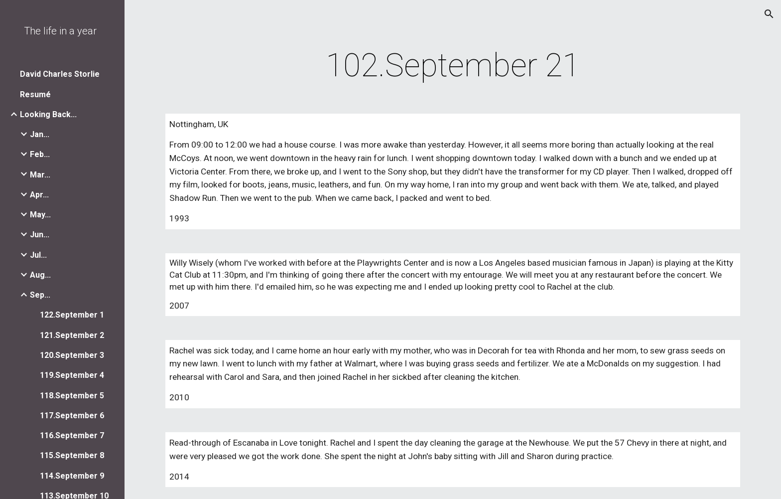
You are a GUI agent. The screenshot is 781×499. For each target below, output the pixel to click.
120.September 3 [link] (72, 355)
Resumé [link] (35, 94)
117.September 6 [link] (72, 415)
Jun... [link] (39, 234)
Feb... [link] (40, 154)
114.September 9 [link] (72, 476)
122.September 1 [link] (72, 315)
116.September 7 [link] (72, 435)
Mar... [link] (40, 174)
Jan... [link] (39, 134)
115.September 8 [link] (72, 455)
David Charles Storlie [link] (60, 74)
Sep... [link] (40, 295)
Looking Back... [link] (48, 114)
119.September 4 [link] (72, 375)
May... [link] (40, 214)
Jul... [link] (38, 255)
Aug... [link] (40, 275)
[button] (769, 14)
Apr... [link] (39, 194)
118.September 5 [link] (72, 395)
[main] (452, 66)
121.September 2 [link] (72, 335)
